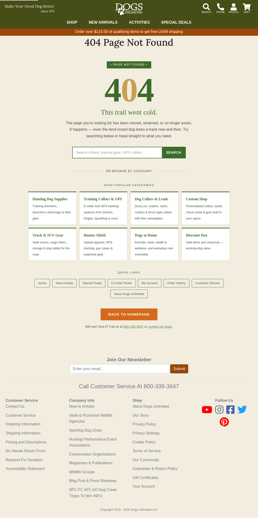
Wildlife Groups (82, 472)
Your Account (144, 486)
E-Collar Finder (121, 283)
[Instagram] (219, 412)
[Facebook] (230, 412)
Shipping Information (23, 433)
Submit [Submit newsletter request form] (179, 369)
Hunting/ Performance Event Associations (93, 442)
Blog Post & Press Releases (92, 481)
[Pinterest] (224, 424)
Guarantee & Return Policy (155, 469)
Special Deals (176, 22)
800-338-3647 (134, 326)
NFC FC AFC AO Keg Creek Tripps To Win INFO (93, 493)
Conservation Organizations (92, 454)
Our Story (141, 415)
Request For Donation (24, 460)
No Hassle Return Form (25, 451)
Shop (72, 22)
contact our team (160, 326)
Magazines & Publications (90, 463)
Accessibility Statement (25, 469)
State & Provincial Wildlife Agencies (90, 418)
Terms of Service (147, 451)
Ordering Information (23, 424)
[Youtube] (207, 412)
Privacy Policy (144, 424)
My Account (150, 283)
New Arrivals (103, 22)
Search (173, 152)
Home (42, 283)
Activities (139, 22)
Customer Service (207, 283)
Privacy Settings (146, 433)
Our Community (146, 460)
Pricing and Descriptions (26, 442)
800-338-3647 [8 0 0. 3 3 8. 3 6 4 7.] (161, 386)
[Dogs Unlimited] (129, 9)
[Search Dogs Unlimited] (117, 152)
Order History (176, 283)
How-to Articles (81, 406)
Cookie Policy (144, 442)
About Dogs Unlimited (129, 294)
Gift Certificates (145, 478)
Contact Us (15, 406)
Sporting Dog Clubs (85, 430)
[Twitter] (242, 412)
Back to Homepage (129, 314)
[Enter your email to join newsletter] (119, 368)
